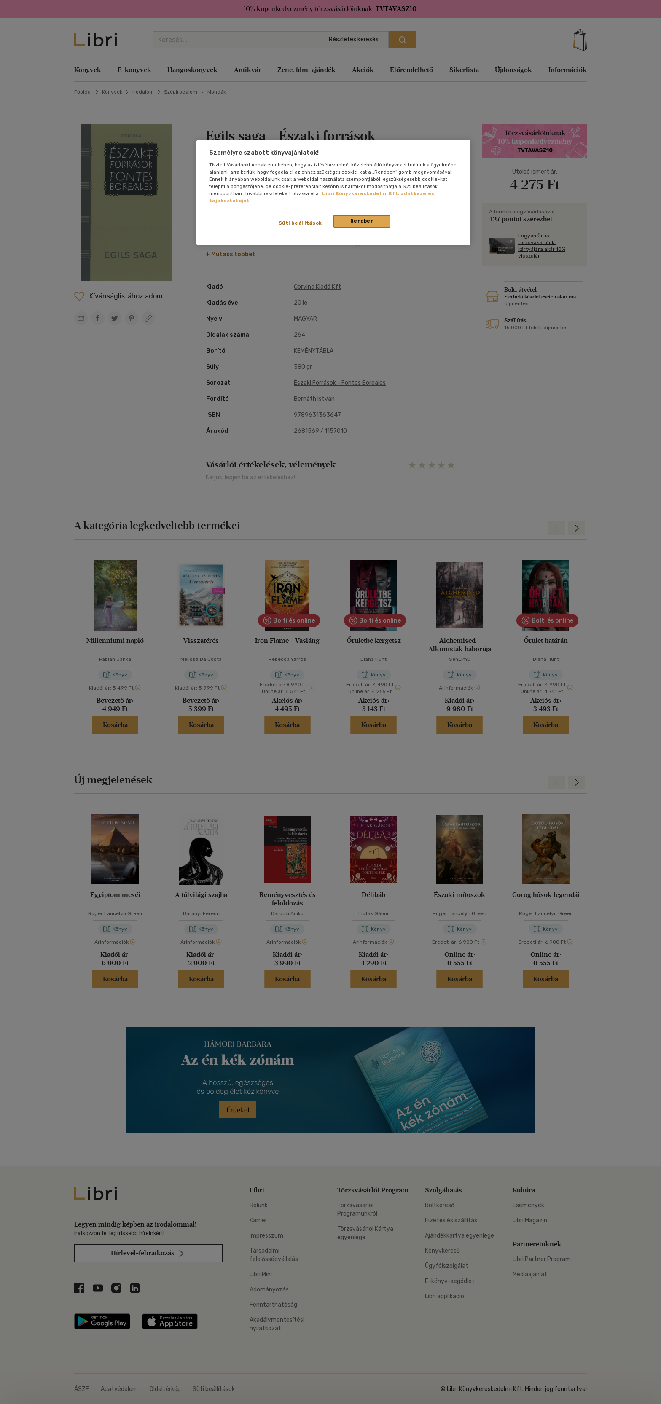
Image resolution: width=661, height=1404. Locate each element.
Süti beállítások (300, 223)
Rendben (362, 221)
